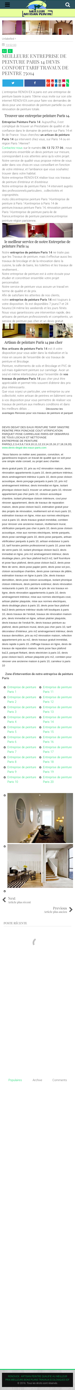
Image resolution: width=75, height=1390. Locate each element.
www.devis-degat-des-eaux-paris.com (24, 447)
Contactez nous (12, 148)
